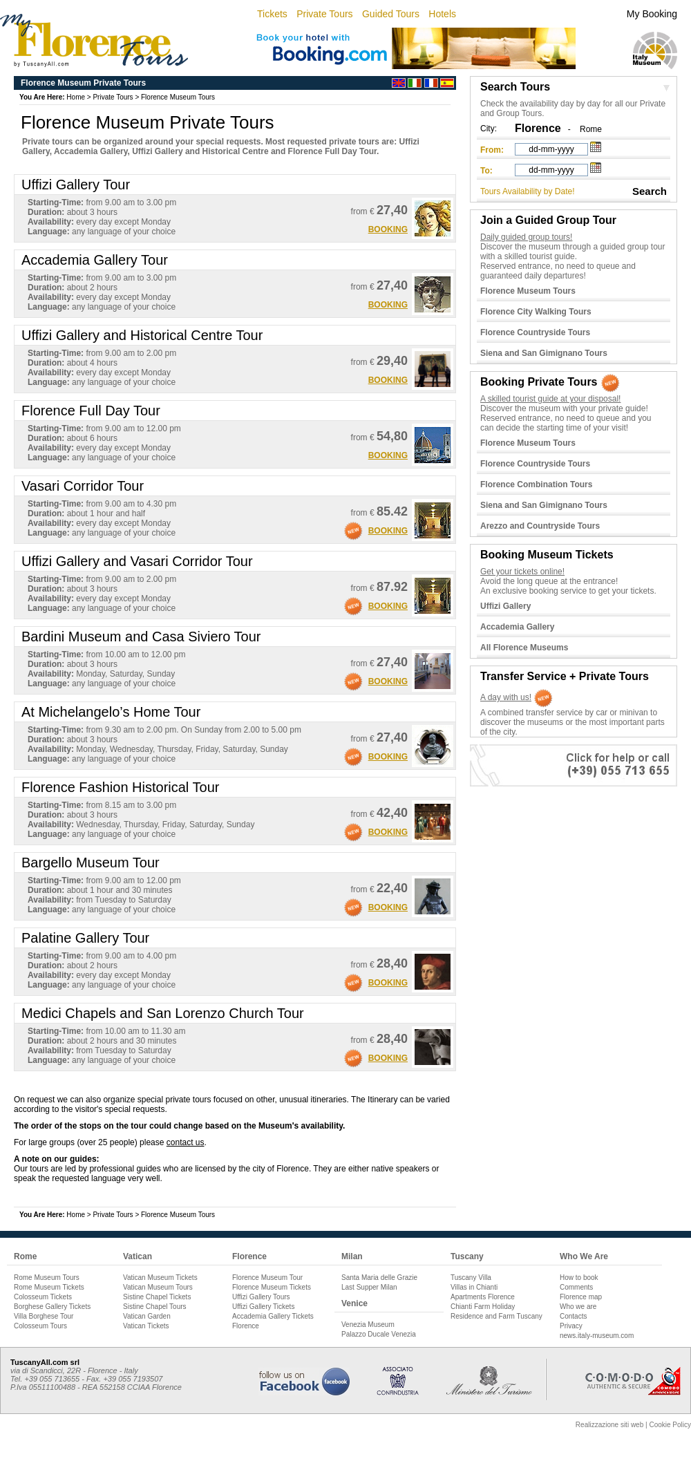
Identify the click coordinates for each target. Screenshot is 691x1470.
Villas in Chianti (474, 1287)
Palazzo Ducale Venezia (378, 1334)
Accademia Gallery (517, 627)
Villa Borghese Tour (43, 1316)
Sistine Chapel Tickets (157, 1297)
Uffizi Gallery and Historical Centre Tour (142, 335)
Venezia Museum (368, 1324)
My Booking (652, 13)
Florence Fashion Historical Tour (120, 787)
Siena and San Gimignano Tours (543, 353)
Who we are (578, 1306)
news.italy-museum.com (597, 1335)
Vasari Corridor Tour (82, 485)
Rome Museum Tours (46, 1277)
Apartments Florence (483, 1297)
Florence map (581, 1297)
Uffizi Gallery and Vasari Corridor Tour (137, 561)
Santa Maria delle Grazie (379, 1277)
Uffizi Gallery (505, 606)
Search (649, 191)
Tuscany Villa (471, 1277)
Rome (591, 129)
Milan (352, 1256)
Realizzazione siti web (609, 1425)
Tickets (272, 13)
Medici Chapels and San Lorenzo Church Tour (162, 1013)
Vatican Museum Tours (158, 1287)
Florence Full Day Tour (90, 410)
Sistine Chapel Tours (155, 1306)
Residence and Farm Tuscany (496, 1316)
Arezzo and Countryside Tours (540, 526)
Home (75, 97)
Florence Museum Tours (178, 97)
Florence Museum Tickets (271, 1287)
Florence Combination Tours (536, 484)
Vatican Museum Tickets (160, 1277)
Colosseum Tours (40, 1326)
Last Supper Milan (369, 1287)
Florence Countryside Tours (535, 332)
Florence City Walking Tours (535, 312)
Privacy (571, 1326)
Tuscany (467, 1256)
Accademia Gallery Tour (94, 259)
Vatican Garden (147, 1316)
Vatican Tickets (146, 1326)
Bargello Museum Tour (90, 862)
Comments (576, 1287)
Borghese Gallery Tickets (52, 1306)
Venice (354, 1303)
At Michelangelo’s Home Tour (110, 711)
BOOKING (388, 229)
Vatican (137, 1256)
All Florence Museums (524, 647)
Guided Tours (390, 13)
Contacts (573, 1316)
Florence (249, 1256)
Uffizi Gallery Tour (75, 184)
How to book (579, 1277)
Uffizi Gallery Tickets (263, 1306)
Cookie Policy (670, 1425)
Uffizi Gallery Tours (261, 1297)
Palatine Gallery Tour (85, 937)
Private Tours (324, 13)
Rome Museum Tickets (49, 1287)
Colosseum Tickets (43, 1297)
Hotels (442, 13)
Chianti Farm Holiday (483, 1306)
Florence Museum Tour (267, 1277)
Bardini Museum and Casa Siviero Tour (141, 636)
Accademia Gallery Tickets (273, 1316)
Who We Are (584, 1256)
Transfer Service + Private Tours (564, 676)
